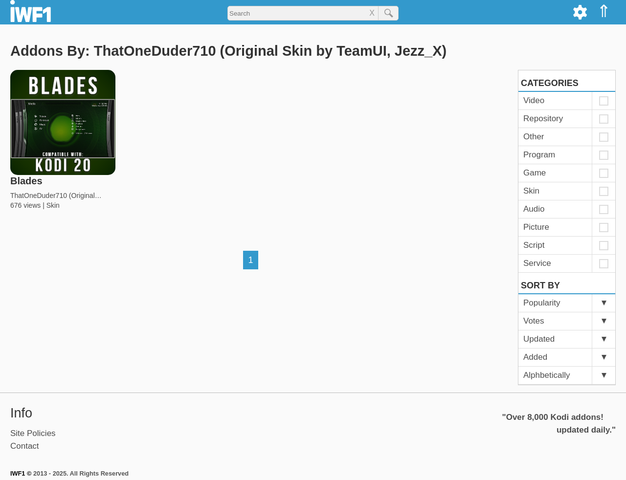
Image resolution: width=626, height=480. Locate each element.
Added (535, 357)
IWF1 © (20, 473)
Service (537, 263)
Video (533, 100)
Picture (536, 227)
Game (534, 172)
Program (539, 154)
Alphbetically (546, 375)
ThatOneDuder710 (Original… (56, 195)
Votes (533, 321)
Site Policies (33, 433)
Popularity (541, 302)
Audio (533, 209)
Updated (539, 339)
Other (533, 136)
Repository (543, 118)
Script (533, 245)
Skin (53, 205)
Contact (24, 446)
